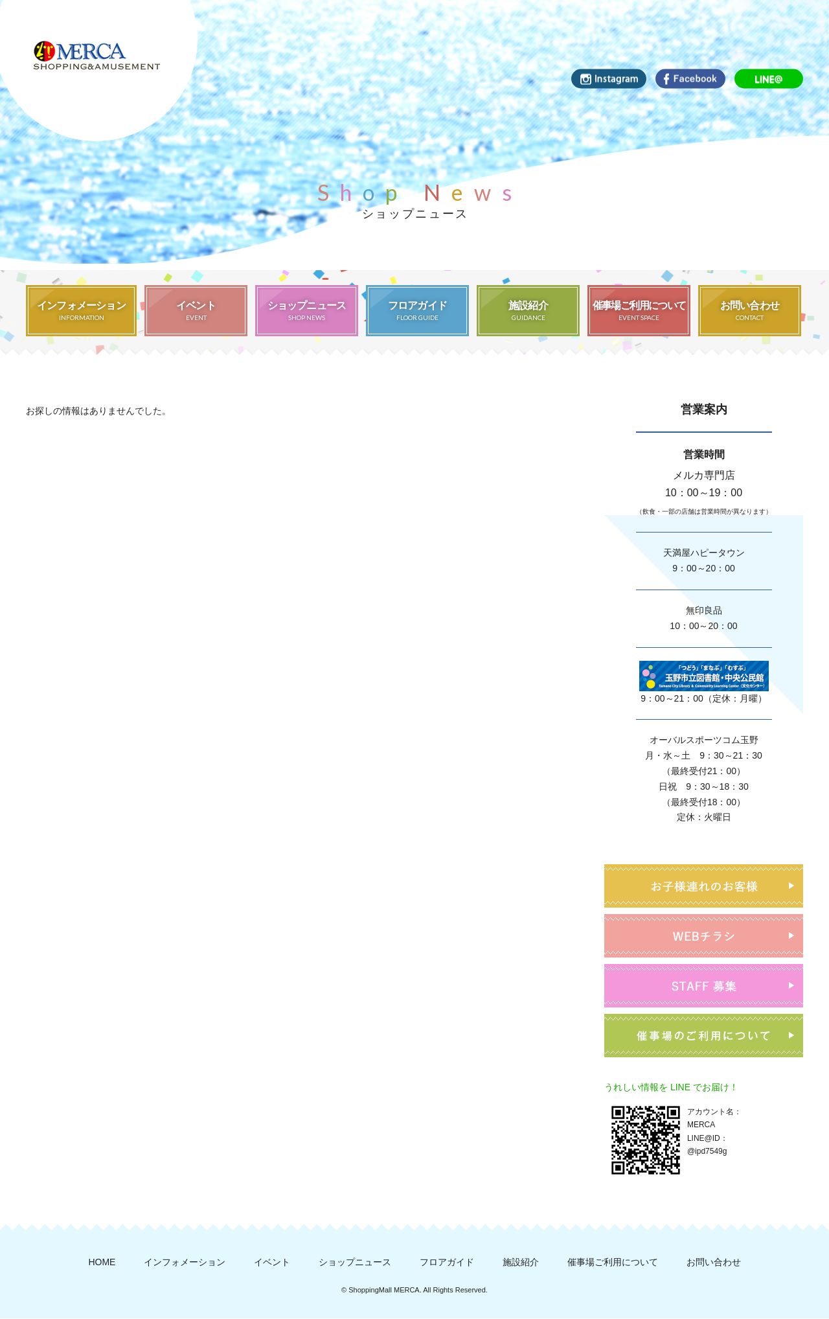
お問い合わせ (714, 1262)
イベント (272, 1262)
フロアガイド (447, 1262)
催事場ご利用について (612, 1262)
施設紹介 (521, 1262)
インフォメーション (184, 1262)
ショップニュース (355, 1262)
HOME (101, 1262)
